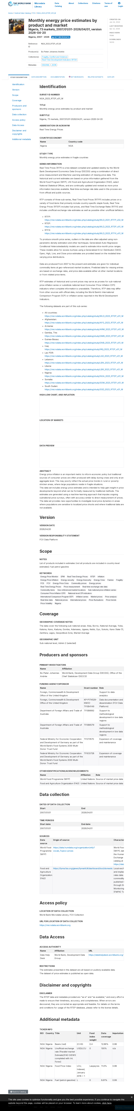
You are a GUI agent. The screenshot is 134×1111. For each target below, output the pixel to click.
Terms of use (108, 4)
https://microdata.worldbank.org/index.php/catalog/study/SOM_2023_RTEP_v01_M (84, 382)
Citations (96, 3)
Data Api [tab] (110, 77)
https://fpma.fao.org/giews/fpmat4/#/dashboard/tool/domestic (83, 868)
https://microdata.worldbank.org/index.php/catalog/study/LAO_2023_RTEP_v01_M (84, 356)
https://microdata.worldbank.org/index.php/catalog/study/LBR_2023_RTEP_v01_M (84, 369)
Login (120, 4)
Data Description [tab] (38, 77)
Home (10, 13)
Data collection (19, 114)
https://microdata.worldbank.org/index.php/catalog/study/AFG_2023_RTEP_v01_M (84, 322)
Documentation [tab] (58, 77)
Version (15, 89)
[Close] (132, 1096)
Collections (83, 3)
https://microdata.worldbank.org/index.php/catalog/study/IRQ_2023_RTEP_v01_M (83, 349)
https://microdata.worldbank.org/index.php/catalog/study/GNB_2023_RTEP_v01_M (84, 342)
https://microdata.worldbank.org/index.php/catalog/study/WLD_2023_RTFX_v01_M (84, 233)
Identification (18, 84)
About (71, 3)
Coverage (16, 100)
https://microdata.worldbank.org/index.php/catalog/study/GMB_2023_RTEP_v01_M (84, 336)
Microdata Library (40, 5)
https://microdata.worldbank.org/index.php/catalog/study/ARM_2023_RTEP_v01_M (84, 329)
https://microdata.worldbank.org (55, 925)
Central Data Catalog (22, 13)
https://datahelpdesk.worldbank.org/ (106, 955)
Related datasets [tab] (95, 77)
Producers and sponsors (19, 107)
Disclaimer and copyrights (19, 132)
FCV (34, 13)
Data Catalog (58, 4)
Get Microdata (61, 37)
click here (106, 1103)
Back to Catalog (18, 1092)
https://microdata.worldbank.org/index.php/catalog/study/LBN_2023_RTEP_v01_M (84, 362)
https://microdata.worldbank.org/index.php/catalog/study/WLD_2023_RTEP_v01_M (84, 226)
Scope (15, 95)
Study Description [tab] (18, 77)
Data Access (18, 125)
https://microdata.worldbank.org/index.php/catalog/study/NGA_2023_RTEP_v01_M (84, 376)
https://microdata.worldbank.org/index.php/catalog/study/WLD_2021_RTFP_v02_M (84, 220)
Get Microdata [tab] (76, 77)
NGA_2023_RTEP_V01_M (46, 13)
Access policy (18, 120)
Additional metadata (21, 139)
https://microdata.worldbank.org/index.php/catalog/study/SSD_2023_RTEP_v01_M (84, 389)
